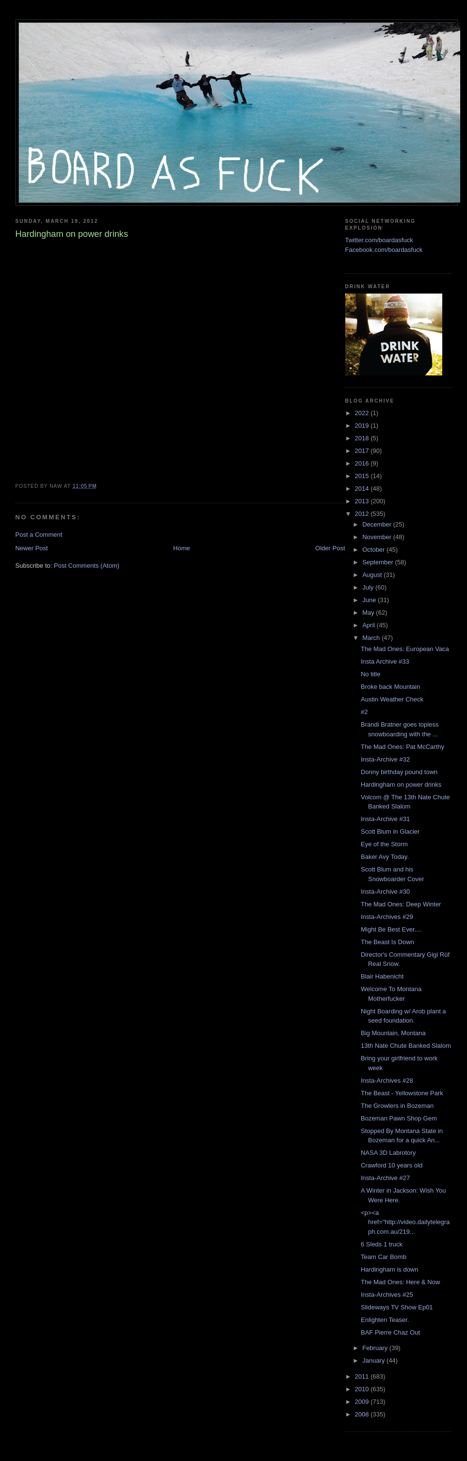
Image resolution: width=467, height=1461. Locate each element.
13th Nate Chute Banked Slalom (406, 1045)
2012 (363, 513)
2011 (363, 1376)
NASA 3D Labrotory (388, 1152)
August (373, 574)
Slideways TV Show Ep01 (397, 1307)
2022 (363, 413)
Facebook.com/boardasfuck (384, 249)
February (375, 1348)
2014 (363, 488)
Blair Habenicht (382, 976)
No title (370, 674)
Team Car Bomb (383, 1256)
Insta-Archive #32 (385, 759)
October (374, 549)
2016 (363, 463)
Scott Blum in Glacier (390, 831)
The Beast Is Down (387, 942)
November (377, 537)
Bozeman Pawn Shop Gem (399, 1118)
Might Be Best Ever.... (391, 929)
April (369, 625)
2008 (363, 1414)
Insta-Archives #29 (387, 916)
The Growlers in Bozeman (397, 1105)
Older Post (330, 548)
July (368, 587)
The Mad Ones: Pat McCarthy (402, 746)
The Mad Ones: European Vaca (405, 649)
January (374, 1360)
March (372, 637)
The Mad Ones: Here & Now (400, 1282)
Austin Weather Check (392, 699)
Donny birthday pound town (399, 772)
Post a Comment (39, 534)
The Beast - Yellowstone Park (402, 1093)
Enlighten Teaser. (385, 1319)
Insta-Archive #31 (385, 819)
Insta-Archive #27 (385, 1177)
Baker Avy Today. (385, 856)
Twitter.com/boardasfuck (379, 240)
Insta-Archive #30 (385, 891)
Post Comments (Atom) (86, 565)
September (378, 562)
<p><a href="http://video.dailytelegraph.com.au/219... (405, 1222)
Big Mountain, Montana (393, 1033)
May (369, 612)
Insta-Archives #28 (387, 1080)
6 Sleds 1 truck (382, 1244)
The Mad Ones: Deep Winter (401, 904)
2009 (363, 1401)
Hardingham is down (390, 1269)
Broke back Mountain (390, 686)
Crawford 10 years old (391, 1165)
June (370, 600)
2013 (363, 501)
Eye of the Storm (384, 844)
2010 (363, 1389)
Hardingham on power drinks (401, 784)
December (377, 524)
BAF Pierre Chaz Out (390, 1332)
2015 (363, 476)
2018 (363, 438)
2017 (363, 450)
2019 (363, 425)
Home (181, 548)
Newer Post (32, 548)
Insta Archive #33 (385, 661)
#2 (364, 711)
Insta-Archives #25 (387, 1294)
